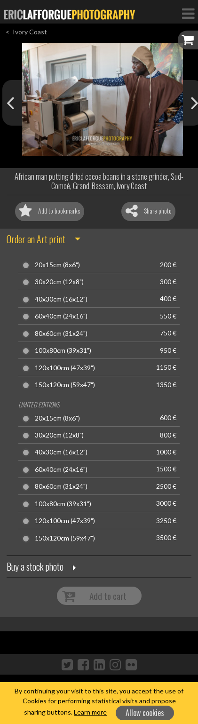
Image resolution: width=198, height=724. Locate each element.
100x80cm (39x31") (63, 350)
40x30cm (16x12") (61, 299)
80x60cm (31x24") (61, 333)
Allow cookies (145, 712)
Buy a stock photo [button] (35, 566)
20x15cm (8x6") (57, 265)
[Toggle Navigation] (188, 13)
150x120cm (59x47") (65, 385)
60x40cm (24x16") (61, 316)
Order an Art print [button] (36, 239)
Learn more (90, 712)
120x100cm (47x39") (65, 368)
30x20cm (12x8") (59, 282)
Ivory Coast (30, 32)
